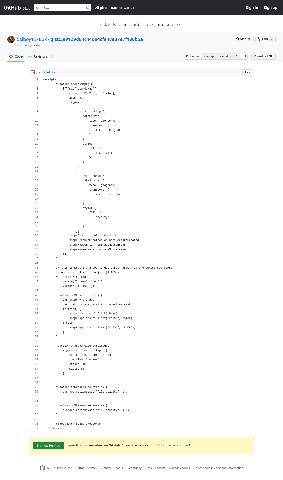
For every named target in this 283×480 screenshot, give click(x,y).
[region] (141, 254)
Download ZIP (263, 56)
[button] (244, 56)
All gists (101, 8)
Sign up (270, 7)
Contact (160, 468)
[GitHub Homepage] (42, 468)
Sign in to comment (175, 445)
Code (16, 56)
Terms (80, 468)
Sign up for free (49, 445)
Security (106, 468)
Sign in (252, 7)
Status (119, 468)
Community (134, 468)
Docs (148, 468)
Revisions (41, 56)
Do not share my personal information (218, 468)
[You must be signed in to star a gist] (244, 39)
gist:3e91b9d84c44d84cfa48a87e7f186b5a (96, 39)
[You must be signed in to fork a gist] (265, 39)
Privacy (92, 468)
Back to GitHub (122, 8)
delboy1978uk (32, 39)
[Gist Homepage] (17, 7)
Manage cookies (179, 468)
